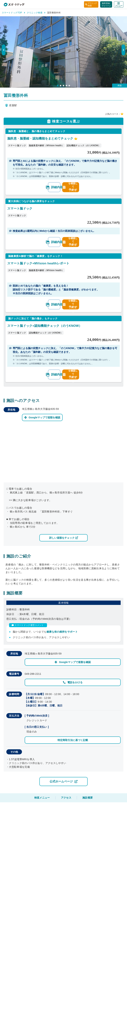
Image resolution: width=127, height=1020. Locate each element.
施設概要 (87, 797)
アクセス (66, 797)
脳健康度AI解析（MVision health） (46, 145)
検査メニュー (42, 797)
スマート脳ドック (17, 145)
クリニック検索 (36, 12)
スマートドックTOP (13, 12)
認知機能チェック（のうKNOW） (83, 145)
